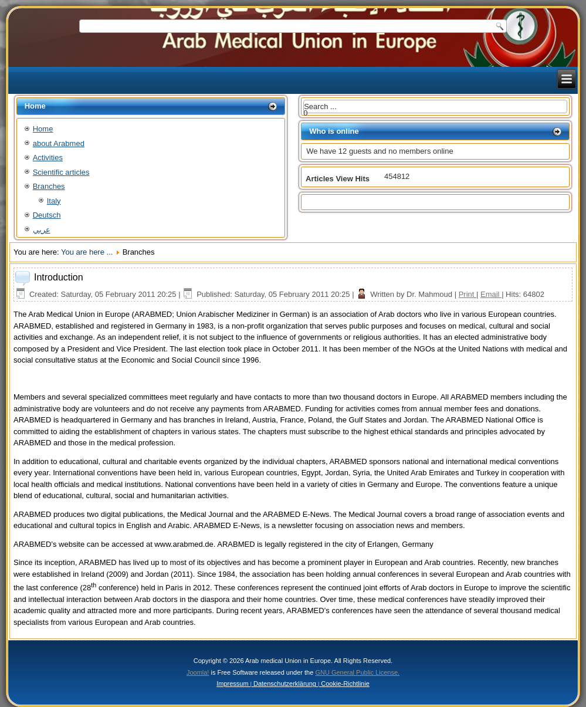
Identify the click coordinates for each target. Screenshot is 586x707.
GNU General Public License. (357, 672)
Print (467, 294)
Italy (54, 201)
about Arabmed (58, 143)
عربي (41, 229)
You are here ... (87, 252)
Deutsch (47, 215)
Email (491, 294)
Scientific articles (61, 172)
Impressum (233, 683)
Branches (49, 186)
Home (43, 128)
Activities (48, 157)
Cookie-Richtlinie (344, 683)
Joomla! (198, 672)
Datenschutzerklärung (285, 683)
